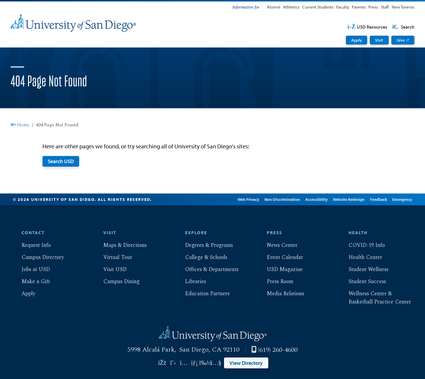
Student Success (362, 282)
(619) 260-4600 (278, 350)
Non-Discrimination (282, 199)
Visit (379, 40)
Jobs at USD (31, 269)
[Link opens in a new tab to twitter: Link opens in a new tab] (173, 362)
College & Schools (201, 257)
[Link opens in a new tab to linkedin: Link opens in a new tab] (194, 362)
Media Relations (280, 294)
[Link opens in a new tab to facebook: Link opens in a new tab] (162, 362)
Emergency (401, 199)
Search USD (61, 161)
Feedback (378, 199)
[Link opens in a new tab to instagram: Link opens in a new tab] (183, 362)
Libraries (191, 282)
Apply (356, 40)
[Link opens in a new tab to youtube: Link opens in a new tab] (216, 362)
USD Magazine (280, 269)
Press (373, 7)
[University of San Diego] (73, 23)
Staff (385, 7)
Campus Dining (117, 282)
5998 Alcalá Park (151, 349)
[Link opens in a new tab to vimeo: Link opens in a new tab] (205, 362)
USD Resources (367, 27)
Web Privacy (248, 199)
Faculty (342, 7)
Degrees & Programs (204, 245)
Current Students (318, 7)
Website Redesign (348, 199)
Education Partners (203, 294)
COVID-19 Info (362, 245)
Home (20, 125)
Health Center (360, 257)
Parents (359, 7)
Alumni (273, 7)
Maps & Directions (120, 245)
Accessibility (316, 199)
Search (402, 27)
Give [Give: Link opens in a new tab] (401, 40)
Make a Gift (31, 282)
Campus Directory (38, 257)
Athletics (291, 7)
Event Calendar (280, 257)
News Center (277, 245)
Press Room (275, 282)
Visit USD (110, 269)
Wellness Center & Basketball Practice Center (375, 298)
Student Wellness (363, 269)
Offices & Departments (207, 269)
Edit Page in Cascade (208, 199)
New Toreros (403, 7)
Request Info (31, 245)
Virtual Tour (113, 257)
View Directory (246, 362)
